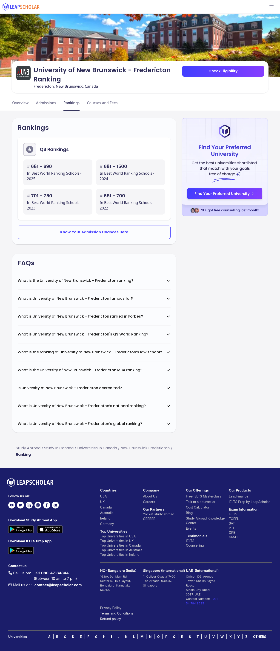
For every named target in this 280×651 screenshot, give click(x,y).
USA (103, 496)
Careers (149, 502)
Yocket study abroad (158, 514)
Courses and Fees (102, 102)
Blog (189, 513)
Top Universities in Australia (121, 550)
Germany (107, 524)
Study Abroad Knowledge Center (205, 520)
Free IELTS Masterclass (203, 496)
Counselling (195, 545)
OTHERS (259, 637)
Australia (107, 513)
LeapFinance (238, 496)
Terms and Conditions (117, 613)
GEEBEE (149, 519)
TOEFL (234, 519)
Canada (106, 507)
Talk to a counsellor (200, 502)
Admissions (46, 102)
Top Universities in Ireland (120, 554)
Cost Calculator (197, 507)
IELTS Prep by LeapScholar (249, 502)
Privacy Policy (111, 608)
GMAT (233, 537)
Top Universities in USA (118, 536)
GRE (232, 532)
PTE (232, 528)
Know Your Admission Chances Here (94, 232)
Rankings (71, 102)
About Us (150, 496)
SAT (232, 523)
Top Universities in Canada (120, 545)
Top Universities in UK (117, 541)
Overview (20, 102)
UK (102, 502)
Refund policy (110, 619)
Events (191, 528)
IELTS (190, 541)
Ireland (105, 518)
